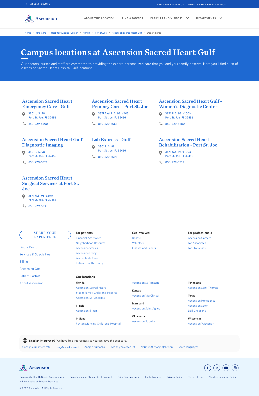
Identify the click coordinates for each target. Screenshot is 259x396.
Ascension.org (40, 4)
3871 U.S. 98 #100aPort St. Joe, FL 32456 (179, 154)
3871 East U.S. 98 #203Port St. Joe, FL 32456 (113, 115)
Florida (86, 32)
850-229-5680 (175, 123)
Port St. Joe (101, 32)
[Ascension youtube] (226, 367)
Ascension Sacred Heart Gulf (127, 32)
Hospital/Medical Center (64, 32)
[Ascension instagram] (235, 367)
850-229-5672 (37, 162)
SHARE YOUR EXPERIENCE (45, 235)
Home (28, 32)
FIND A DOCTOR (132, 18)
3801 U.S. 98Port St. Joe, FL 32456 (42, 115)
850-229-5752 (174, 162)
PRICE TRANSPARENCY (170, 4)
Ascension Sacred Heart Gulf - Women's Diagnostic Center (190, 103)
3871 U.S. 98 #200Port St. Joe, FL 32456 (42, 197)
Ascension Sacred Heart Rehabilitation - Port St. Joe (188, 142)
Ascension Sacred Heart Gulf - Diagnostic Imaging (53, 142)
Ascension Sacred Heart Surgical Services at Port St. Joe (50, 183)
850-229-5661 (107, 123)
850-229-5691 (107, 157)
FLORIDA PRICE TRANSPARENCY (207, 4)
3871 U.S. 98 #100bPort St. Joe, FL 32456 (179, 115)
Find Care (41, 32)
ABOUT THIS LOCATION (99, 18)
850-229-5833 (37, 206)
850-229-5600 (38, 123)
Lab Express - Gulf (111, 139)
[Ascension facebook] (207, 367)
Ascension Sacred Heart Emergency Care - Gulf (47, 103)
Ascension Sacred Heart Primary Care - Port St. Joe (120, 103)
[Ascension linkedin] (216, 367)
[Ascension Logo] (35, 370)
